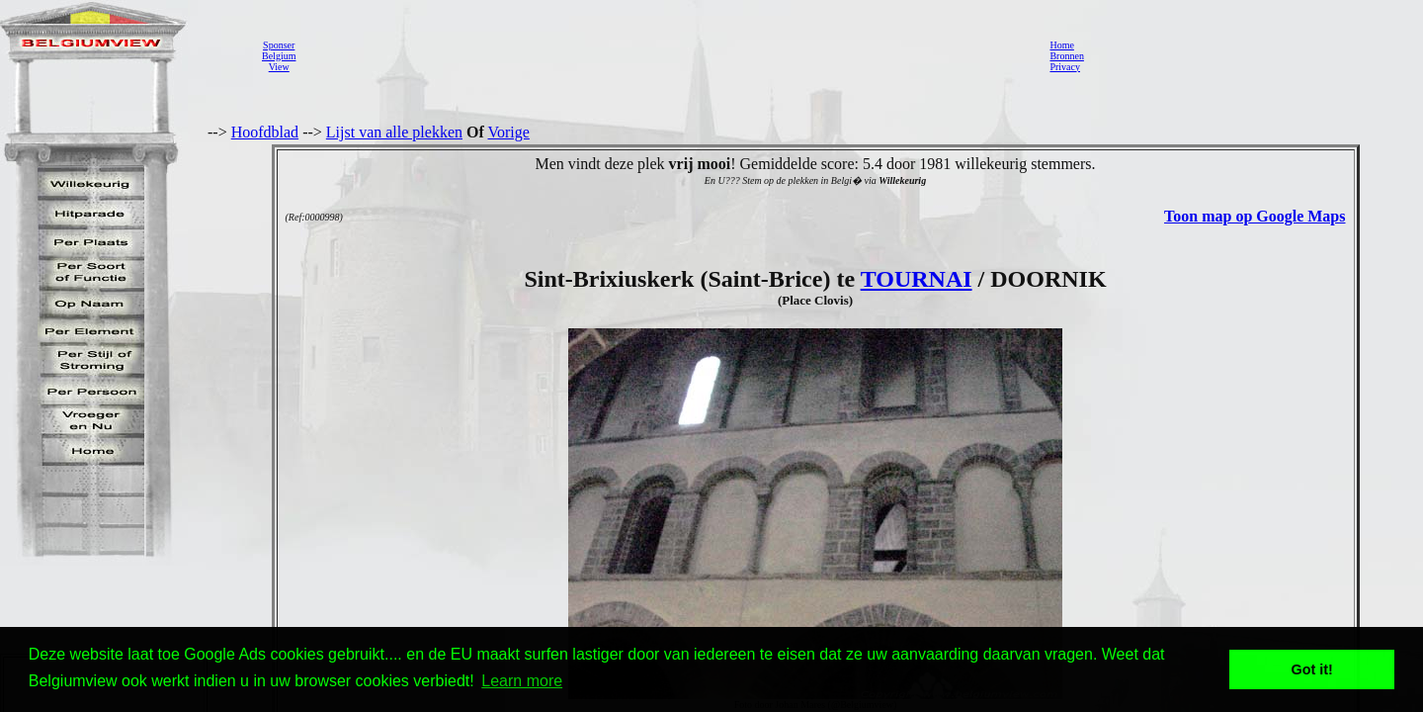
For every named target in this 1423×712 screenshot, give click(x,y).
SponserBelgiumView (278, 56)
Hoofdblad (264, 132)
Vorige (509, 132)
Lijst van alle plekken (394, 132)
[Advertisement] (667, 55)
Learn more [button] (521, 680)
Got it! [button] (1312, 669)
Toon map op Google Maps (1254, 216)
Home (1061, 45)
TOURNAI (916, 279)
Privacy (1064, 66)
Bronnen (1066, 55)
